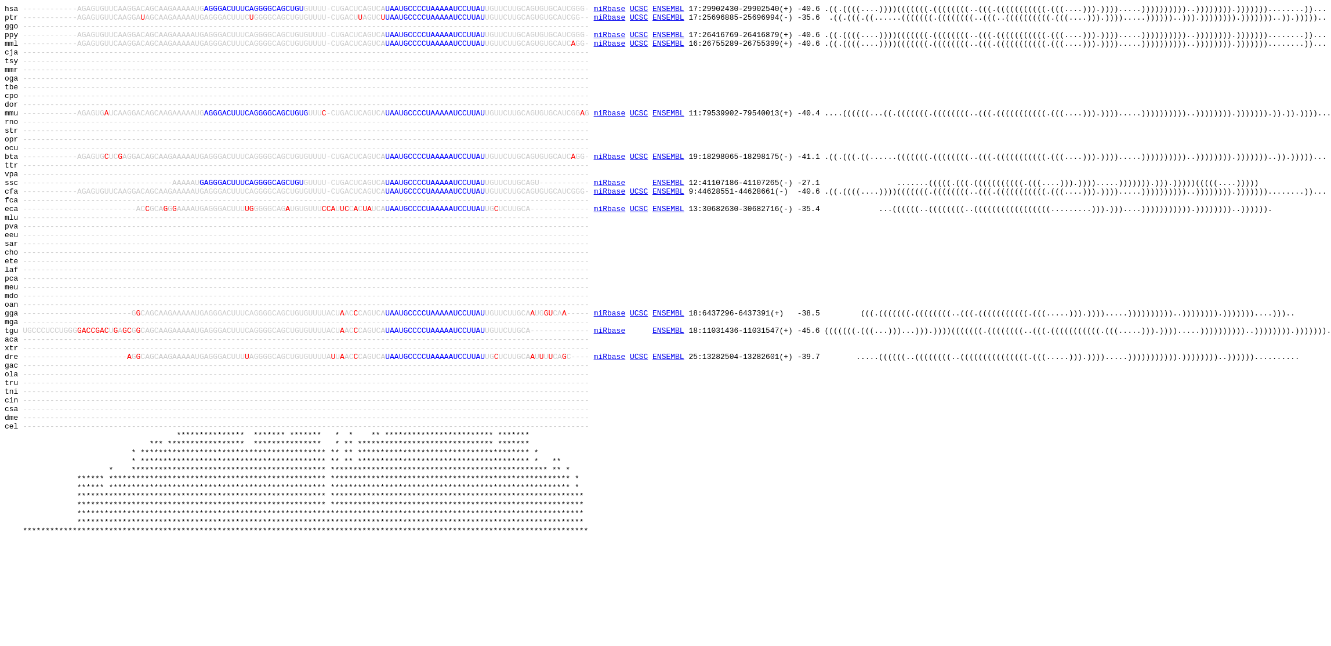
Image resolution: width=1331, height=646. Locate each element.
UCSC (639, 10)
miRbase (610, 10)
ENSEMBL (668, 10)
